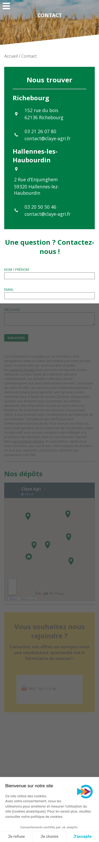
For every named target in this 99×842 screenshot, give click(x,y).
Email (8, 289)
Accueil (11, 56)
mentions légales (22, 370)
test (32, 688)
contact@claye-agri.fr (47, 138)
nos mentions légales (28, 441)
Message (12, 309)
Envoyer (16, 338)
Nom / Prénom (16, 269)
